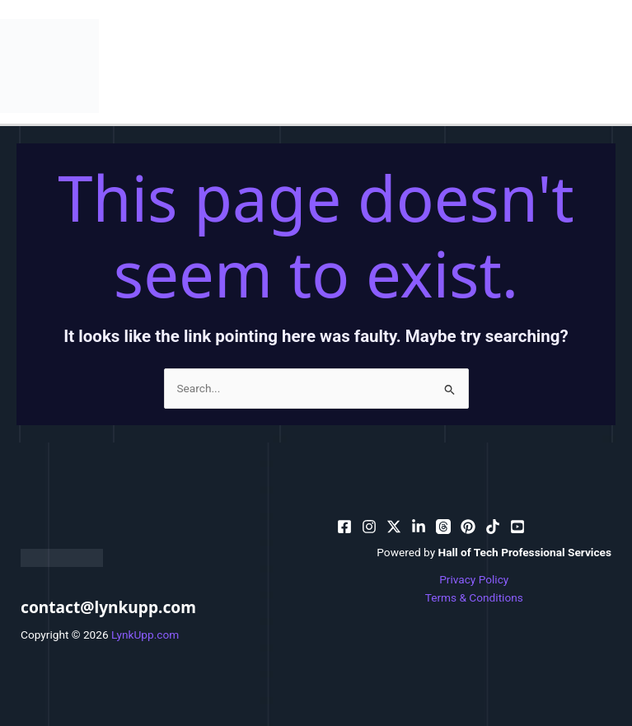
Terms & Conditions (474, 597)
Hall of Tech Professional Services (525, 552)
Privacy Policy (473, 579)
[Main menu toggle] (616, 65)
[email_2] (492, 526)
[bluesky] (418, 526)
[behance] (393, 526)
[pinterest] (369, 526)
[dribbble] (443, 526)
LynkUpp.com (145, 634)
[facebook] (344, 526)
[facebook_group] (517, 526)
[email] (468, 526)
